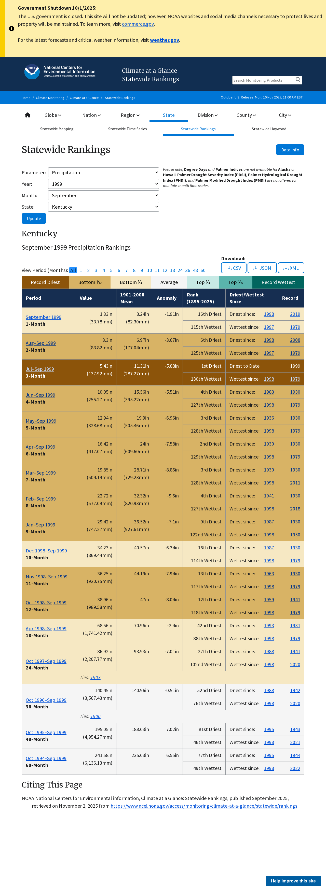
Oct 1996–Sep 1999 (46, 700)
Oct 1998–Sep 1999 (46, 602)
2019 (295, 314)
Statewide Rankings (120, 97)
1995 (269, 729)
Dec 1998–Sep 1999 (46, 550)
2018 (295, 508)
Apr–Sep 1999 (40, 447)
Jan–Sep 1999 (40, 524)
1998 (269, 314)
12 (164, 270)
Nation (91, 115)
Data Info (290, 150)
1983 (269, 392)
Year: (27, 184)
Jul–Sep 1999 (40, 369)
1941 (269, 495)
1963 (269, 573)
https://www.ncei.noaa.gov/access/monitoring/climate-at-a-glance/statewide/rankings (204, 806)
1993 (269, 625)
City (285, 115)
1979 (295, 327)
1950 (295, 534)
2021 (295, 742)
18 (172, 270)
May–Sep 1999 (41, 421)
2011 (295, 482)
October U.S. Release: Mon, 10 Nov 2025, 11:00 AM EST (262, 97)
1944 (295, 755)
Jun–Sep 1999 (40, 395)
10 (149, 270)
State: (28, 207)
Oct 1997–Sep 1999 (46, 661)
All (73, 270)
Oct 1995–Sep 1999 (46, 732)
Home (26, 97)
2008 (295, 340)
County (246, 115)
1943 (295, 729)
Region (130, 115)
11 (157, 270)
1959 (269, 599)
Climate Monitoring (50, 97)
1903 (95, 677)
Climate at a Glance (84, 97)
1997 (269, 327)
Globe (52, 115)
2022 (295, 768)
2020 (295, 664)
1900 (95, 716)
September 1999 (43, 317)
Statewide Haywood (269, 129)
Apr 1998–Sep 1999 (46, 628)
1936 (269, 418)
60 (203, 270)
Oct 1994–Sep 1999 (46, 758)
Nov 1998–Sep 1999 (46, 576)
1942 (295, 690)
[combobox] (163, 115)
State (169, 115)
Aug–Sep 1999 (41, 343)
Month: (29, 195)
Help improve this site (293, 881)
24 (180, 270)
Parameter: (34, 172)
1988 (269, 651)
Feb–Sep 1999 (41, 498)
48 (195, 270)
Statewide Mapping (57, 129)
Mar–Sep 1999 (41, 472)
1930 (295, 392)
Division (207, 115)
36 (187, 270)
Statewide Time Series (127, 129)
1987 (269, 521)
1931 (295, 625)
